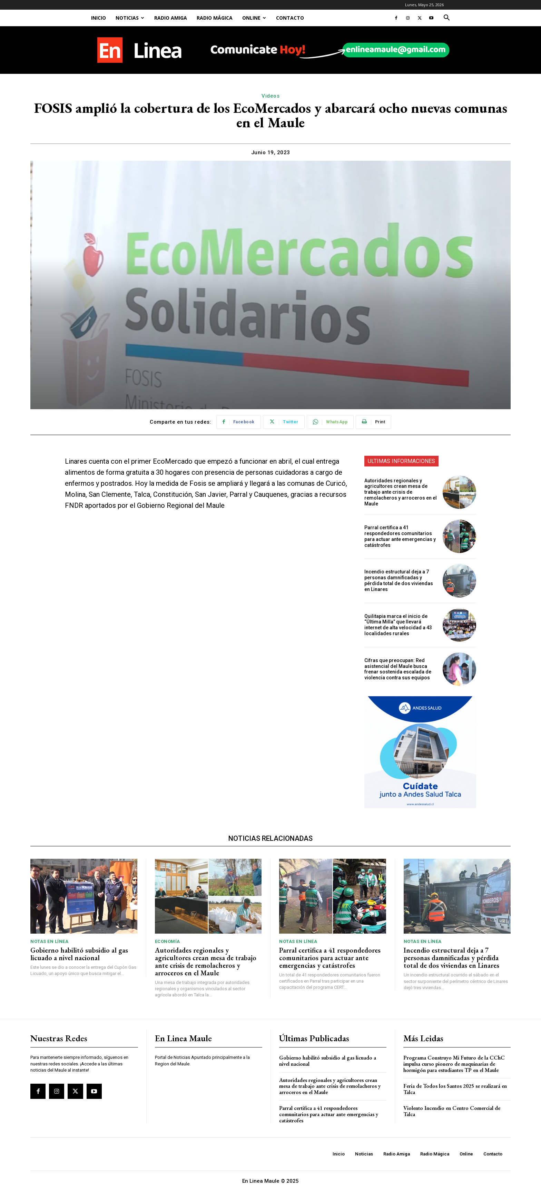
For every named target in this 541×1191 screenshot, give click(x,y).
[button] (446, 18)
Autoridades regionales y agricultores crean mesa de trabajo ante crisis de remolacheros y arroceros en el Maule (400, 492)
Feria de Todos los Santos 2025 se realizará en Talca (455, 1089)
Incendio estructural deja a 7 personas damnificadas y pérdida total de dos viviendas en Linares (398, 580)
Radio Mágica (215, 17)
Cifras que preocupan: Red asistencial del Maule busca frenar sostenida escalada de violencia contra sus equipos (397, 669)
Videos (270, 96)
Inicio (98, 17)
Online (254, 17)
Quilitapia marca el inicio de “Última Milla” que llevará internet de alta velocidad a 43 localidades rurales (398, 624)
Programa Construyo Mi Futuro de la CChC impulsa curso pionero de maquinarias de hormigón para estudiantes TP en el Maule (454, 1063)
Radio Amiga (170, 17)
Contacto (290, 17)
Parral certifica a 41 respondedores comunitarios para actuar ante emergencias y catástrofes (400, 536)
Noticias (130, 17)
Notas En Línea (49, 941)
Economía (167, 941)
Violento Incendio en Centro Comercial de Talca (451, 1111)
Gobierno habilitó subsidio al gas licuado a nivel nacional (79, 954)
